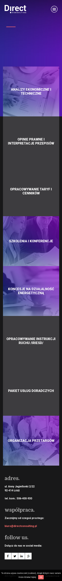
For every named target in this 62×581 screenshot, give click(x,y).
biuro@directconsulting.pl (21, 526)
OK (41, 577)
